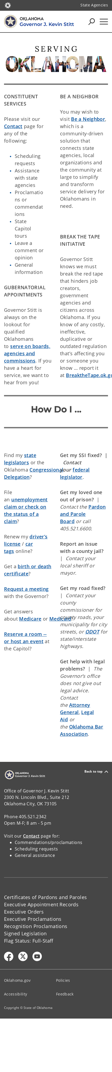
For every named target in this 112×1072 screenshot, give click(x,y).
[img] (56, 58)
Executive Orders (24, 911)
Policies (63, 980)
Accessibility (15, 994)
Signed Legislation (25, 933)
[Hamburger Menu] (104, 21)
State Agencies (94, 5)
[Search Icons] (91, 21)
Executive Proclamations (33, 919)
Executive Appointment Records (41, 904)
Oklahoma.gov (17, 980)
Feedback (65, 994)
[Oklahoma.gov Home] (8, 5)
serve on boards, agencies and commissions (27, 353)
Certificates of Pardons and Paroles (45, 897)
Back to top (96, 771)
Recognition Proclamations (36, 926)
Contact (13, 126)
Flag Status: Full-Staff (28, 940)
